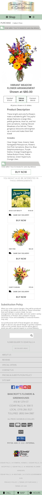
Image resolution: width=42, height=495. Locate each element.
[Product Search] (21, 335)
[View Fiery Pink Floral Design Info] (21, 236)
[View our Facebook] (13, 388)
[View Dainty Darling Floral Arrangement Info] (21, 274)
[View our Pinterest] (25, 388)
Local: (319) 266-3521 (21, 409)
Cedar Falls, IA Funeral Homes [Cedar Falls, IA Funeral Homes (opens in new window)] (13, 463)
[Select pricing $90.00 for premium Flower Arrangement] (33, 99)
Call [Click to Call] (7, 492)
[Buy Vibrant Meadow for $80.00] (21, 172)
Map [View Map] (21, 492)
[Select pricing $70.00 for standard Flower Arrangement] (10, 99)
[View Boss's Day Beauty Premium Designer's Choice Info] (21, 198)
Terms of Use (21, 486)
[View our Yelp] (29, 388)
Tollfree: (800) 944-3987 (21, 413)
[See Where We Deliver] (21, 348)
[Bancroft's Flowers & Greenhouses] (21, 11)
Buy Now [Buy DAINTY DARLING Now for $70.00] (21, 296)
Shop (10, 17)
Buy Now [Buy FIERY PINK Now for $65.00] (21, 258)
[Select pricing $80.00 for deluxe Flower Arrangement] (21, 99)
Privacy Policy (10, 482)
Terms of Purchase (27, 482)
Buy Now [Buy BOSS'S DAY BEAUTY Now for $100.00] (21, 220)
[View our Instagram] (21, 388)
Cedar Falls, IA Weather (10, 474)
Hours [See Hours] (35, 492)
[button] (21, 439)
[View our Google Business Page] (17, 388)
